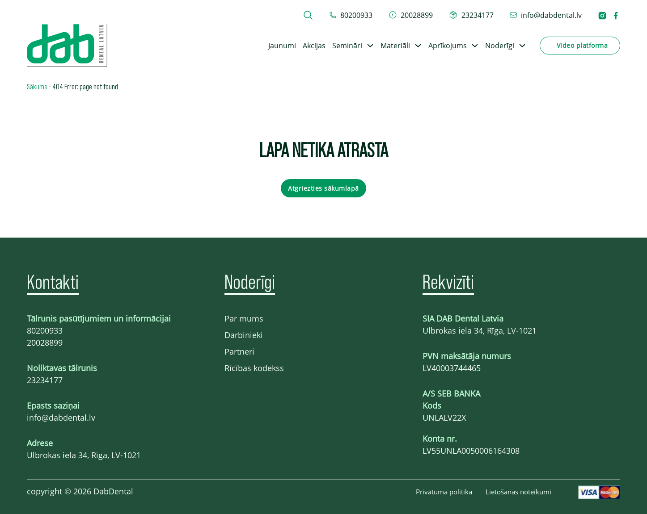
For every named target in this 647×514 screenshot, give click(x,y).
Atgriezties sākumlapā (323, 188)
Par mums (243, 318)
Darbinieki (243, 335)
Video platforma (582, 45)
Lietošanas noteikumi (518, 491)
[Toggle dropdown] (370, 45)
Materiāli (395, 45)
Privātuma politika (444, 491)
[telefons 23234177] (471, 15)
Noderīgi (499, 45)
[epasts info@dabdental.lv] (546, 15)
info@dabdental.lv (61, 417)
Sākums (37, 86)
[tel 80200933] (351, 15)
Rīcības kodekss (254, 368)
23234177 (45, 380)
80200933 (45, 330)
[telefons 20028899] (411, 15)
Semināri (347, 45)
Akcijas (314, 45)
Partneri (239, 351)
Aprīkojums (447, 45)
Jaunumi (282, 45)
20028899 (45, 342)
